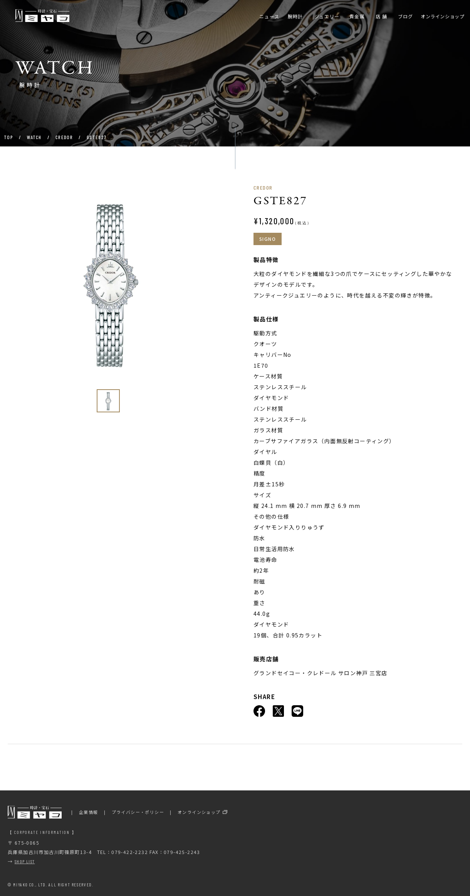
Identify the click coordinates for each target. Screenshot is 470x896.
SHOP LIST (25, 861)
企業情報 (88, 812)
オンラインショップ (199, 812)
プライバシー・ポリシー (138, 812)
